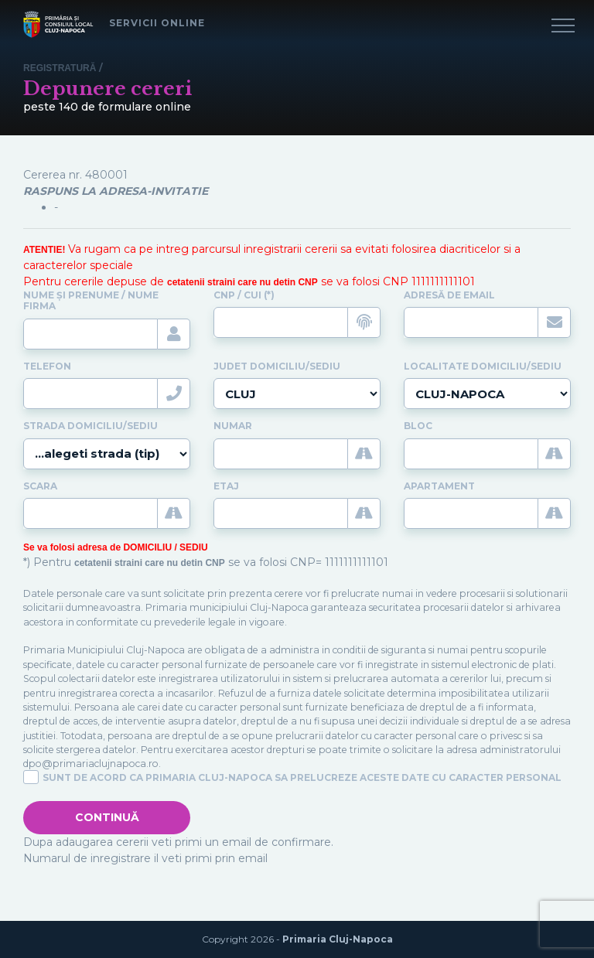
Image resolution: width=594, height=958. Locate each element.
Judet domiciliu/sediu (276, 366)
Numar (232, 426)
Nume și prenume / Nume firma (91, 301)
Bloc (418, 426)
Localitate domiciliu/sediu (483, 366)
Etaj (226, 486)
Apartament (439, 486)
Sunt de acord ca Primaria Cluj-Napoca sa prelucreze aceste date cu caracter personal (302, 777)
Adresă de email (449, 295)
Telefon (47, 366)
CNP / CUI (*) (244, 295)
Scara (40, 486)
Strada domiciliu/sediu (90, 426)
